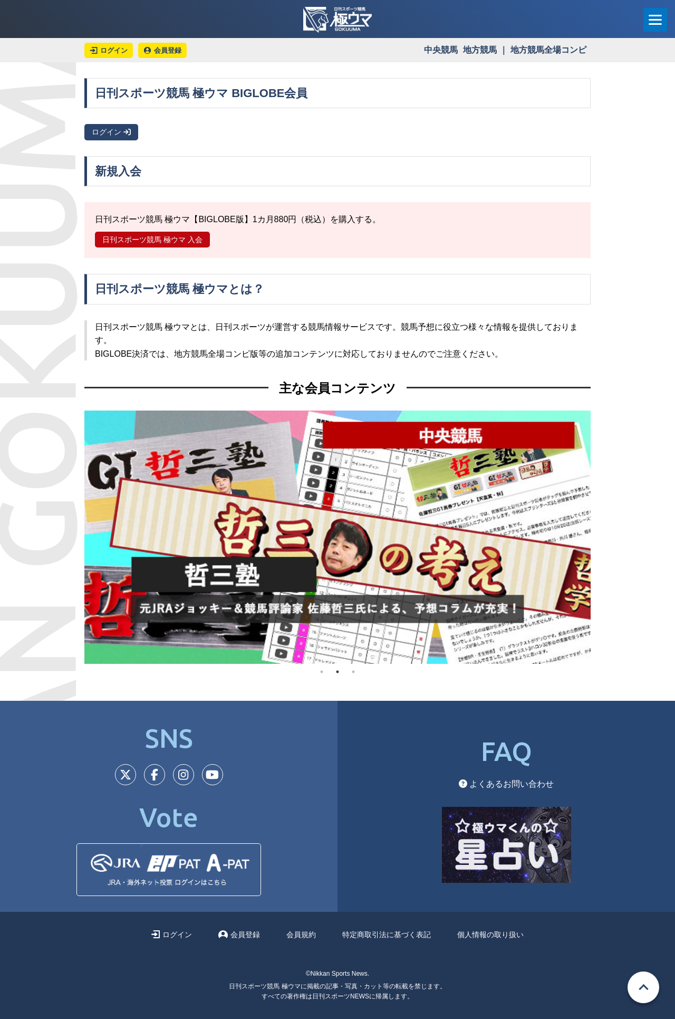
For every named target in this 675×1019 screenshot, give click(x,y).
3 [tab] (353, 671)
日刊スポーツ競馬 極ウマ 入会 (152, 239)
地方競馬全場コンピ (548, 49)
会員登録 (239, 934)
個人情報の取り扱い (490, 934)
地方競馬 (480, 49)
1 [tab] (321, 671)
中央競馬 (441, 49)
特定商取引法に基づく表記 (386, 934)
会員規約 (301, 934)
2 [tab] (337, 671)
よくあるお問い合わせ (506, 783)
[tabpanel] (337, 537)
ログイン (111, 132)
